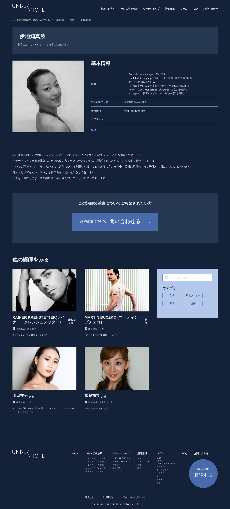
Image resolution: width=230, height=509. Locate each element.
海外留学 (117, 468)
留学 (159, 483)
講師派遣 (170, 8)
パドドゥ (117, 465)
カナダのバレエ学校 (95, 461)
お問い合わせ (210, 8)
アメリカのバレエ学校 (96, 458)
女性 (171, 295)
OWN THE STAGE (166, 464)
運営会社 (90, 497)
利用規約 (108, 497)
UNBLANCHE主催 (122, 458)
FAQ (195, 8)
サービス (74, 453)
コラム (183, 8)
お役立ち (161, 473)
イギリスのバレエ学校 (96, 468)
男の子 (160, 479)
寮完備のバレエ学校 (95, 471)
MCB (159, 458)
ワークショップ (151, 8)
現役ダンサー (193, 295)
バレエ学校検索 (129, 8)
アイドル (161, 466)
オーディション (120, 461)
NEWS (160, 461)
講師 (193, 303)
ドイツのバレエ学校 (95, 465)
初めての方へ (108, 8)
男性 (171, 303)
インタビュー (163, 470)
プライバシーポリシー (133, 497)
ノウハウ (161, 476)
